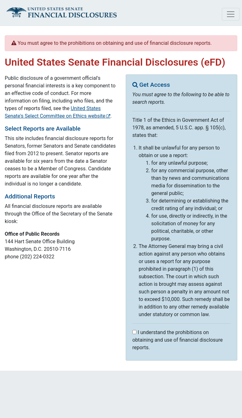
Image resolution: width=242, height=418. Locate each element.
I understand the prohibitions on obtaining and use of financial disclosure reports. (177, 339)
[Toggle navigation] (230, 14)
